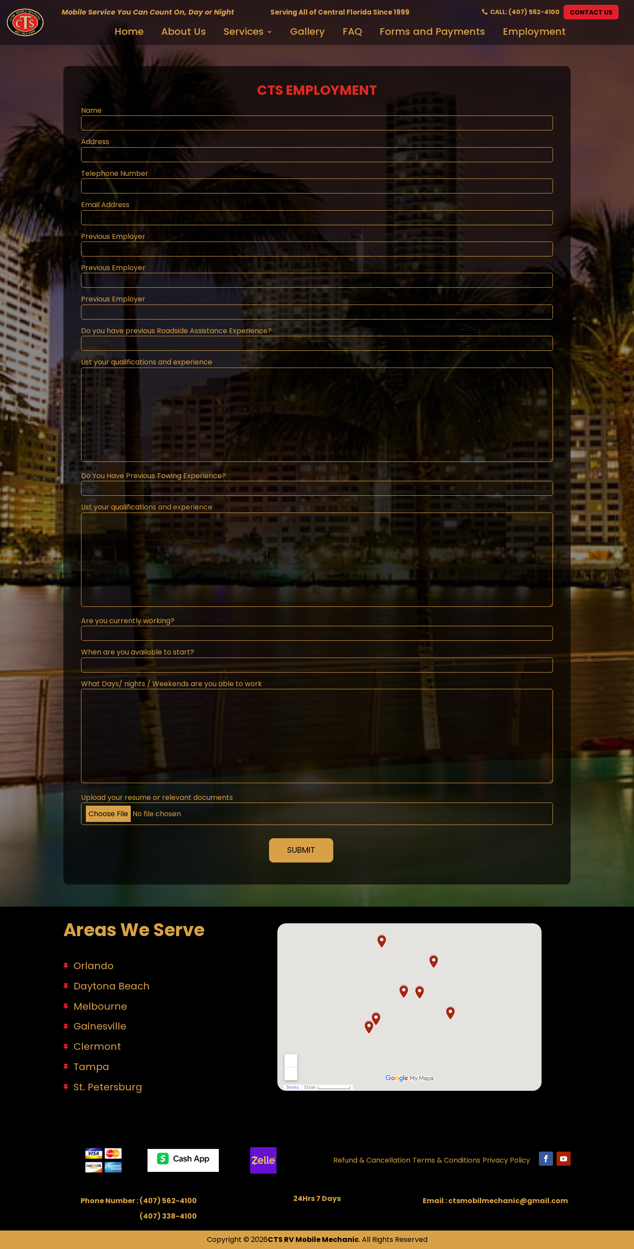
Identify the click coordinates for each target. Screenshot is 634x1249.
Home (129, 30)
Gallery (307, 30)
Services (244, 30)
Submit (301, 849)
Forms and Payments (432, 30)
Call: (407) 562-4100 (525, 11)
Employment (534, 30)
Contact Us (591, 12)
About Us (183, 30)
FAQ (352, 30)
